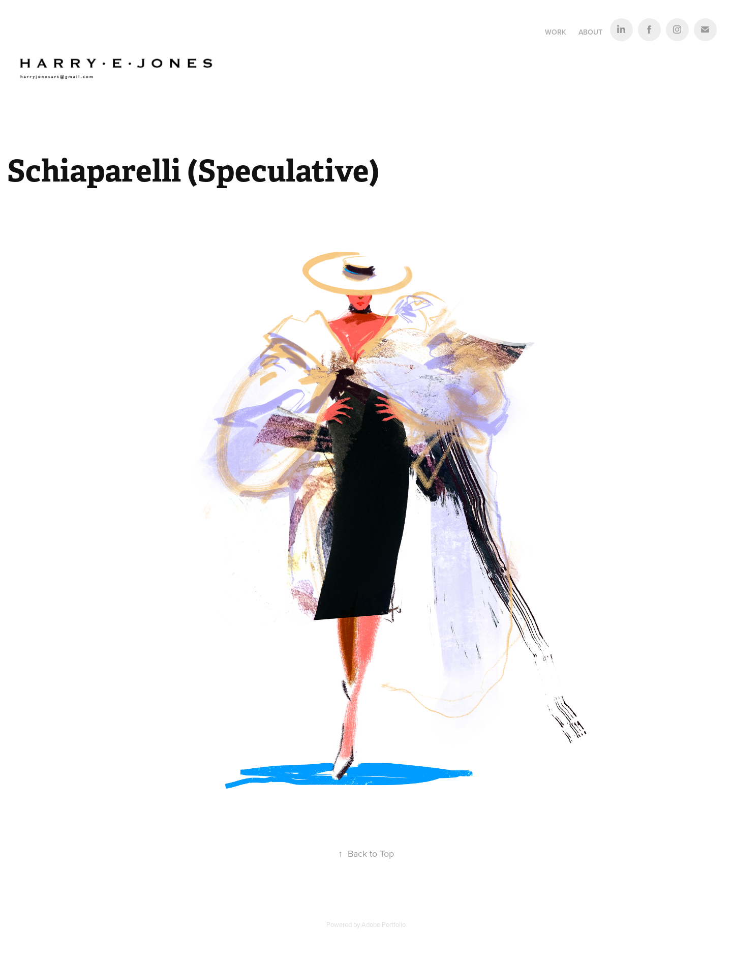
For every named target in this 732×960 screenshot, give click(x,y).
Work (555, 32)
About (590, 32)
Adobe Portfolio (383, 924)
